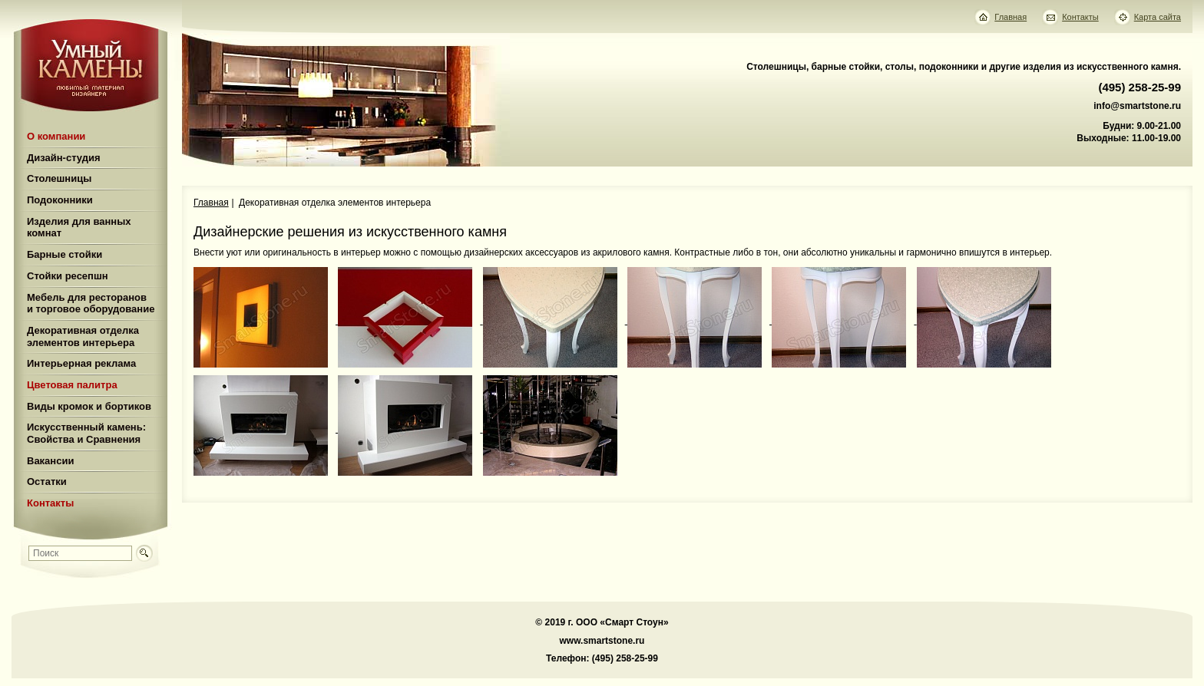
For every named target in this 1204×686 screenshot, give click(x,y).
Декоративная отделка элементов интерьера (83, 336)
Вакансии (50, 461)
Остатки (47, 481)
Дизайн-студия (64, 157)
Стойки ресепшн (67, 276)
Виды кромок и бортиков (89, 406)
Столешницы (59, 178)
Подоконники (60, 200)
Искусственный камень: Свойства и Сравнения (86, 433)
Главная (211, 202)
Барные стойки (64, 254)
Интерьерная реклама (81, 363)
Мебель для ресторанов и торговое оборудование (90, 303)
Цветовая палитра (72, 385)
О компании (56, 136)
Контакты (50, 503)
